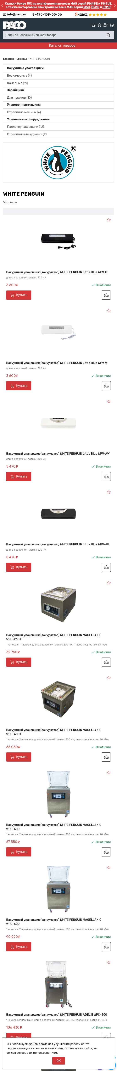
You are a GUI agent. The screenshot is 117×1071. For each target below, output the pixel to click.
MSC (86, 7)
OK (58, 1061)
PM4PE (92, 3)
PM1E (106, 7)
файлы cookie (38, 1044)
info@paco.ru (16, 14)
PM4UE (106, 3)
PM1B (95, 7)
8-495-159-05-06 (47, 14)
